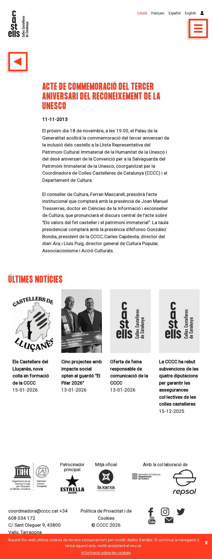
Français (157, 13)
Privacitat (113, 511)
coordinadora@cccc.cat (33, 511)
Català (142, 13)
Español (175, 13)
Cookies (106, 518)
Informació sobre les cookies (106, 552)
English (190, 13)
